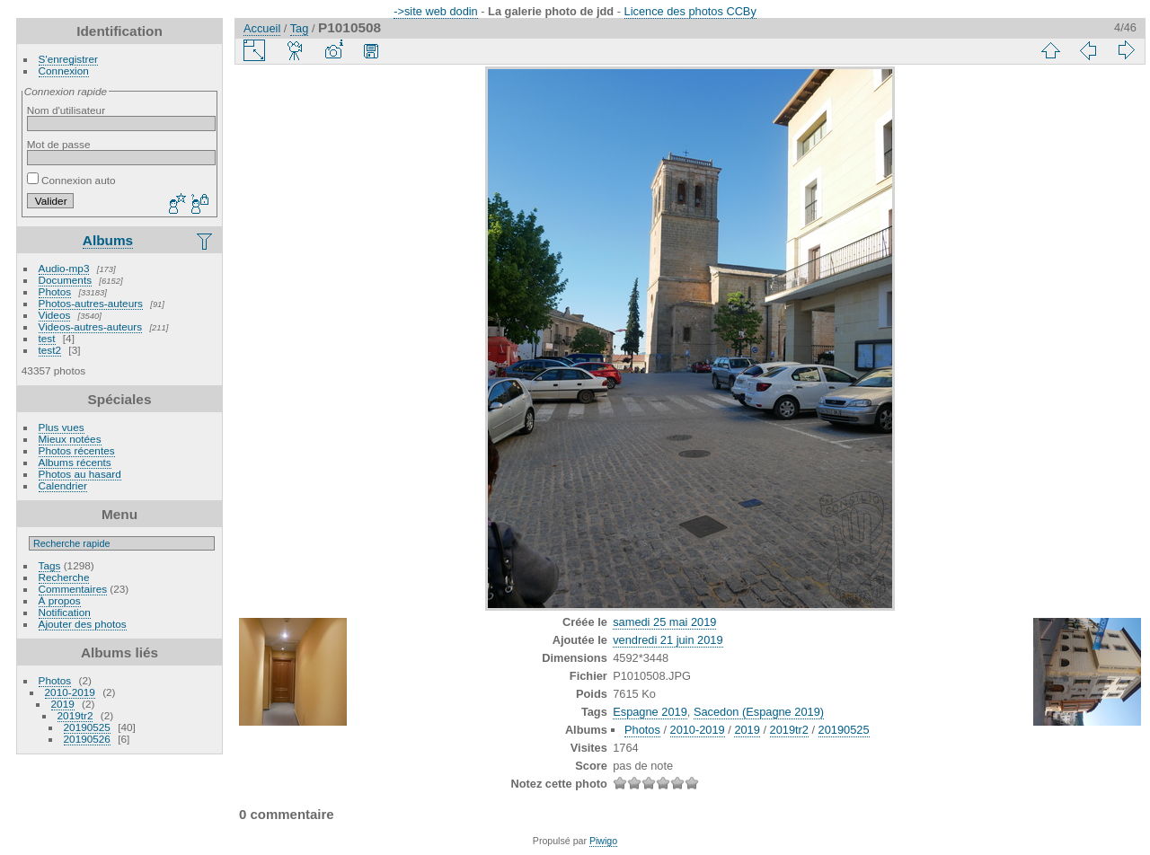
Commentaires (73, 589)
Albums (108, 240)
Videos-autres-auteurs (91, 326)
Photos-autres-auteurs (91, 303)
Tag (299, 28)
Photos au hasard (80, 474)
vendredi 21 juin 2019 (667, 640)
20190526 (87, 739)
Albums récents (75, 462)
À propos (60, 600)
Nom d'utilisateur (66, 110)
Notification (65, 612)
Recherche (64, 577)
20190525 (87, 727)
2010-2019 (70, 692)
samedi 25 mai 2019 (664, 622)
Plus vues (61, 427)
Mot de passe (59, 144)
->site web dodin (436, 11)
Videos (55, 315)
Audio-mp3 (64, 268)
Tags (50, 565)
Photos (55, 291)
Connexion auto (71, 180)
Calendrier (63, 485)
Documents (66, 280)
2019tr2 (75, 715)
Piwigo (603, 840)
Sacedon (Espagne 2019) (759, 711)
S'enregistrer (68, 59)
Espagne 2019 (650, 711)
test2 (50, 350)
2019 (63, 704)
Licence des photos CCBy (690, 11)
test (47, 338)
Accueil (261, 28)
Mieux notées (70, 439)
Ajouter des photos (83, 624)
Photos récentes (77, 450)
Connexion (64, 70)
